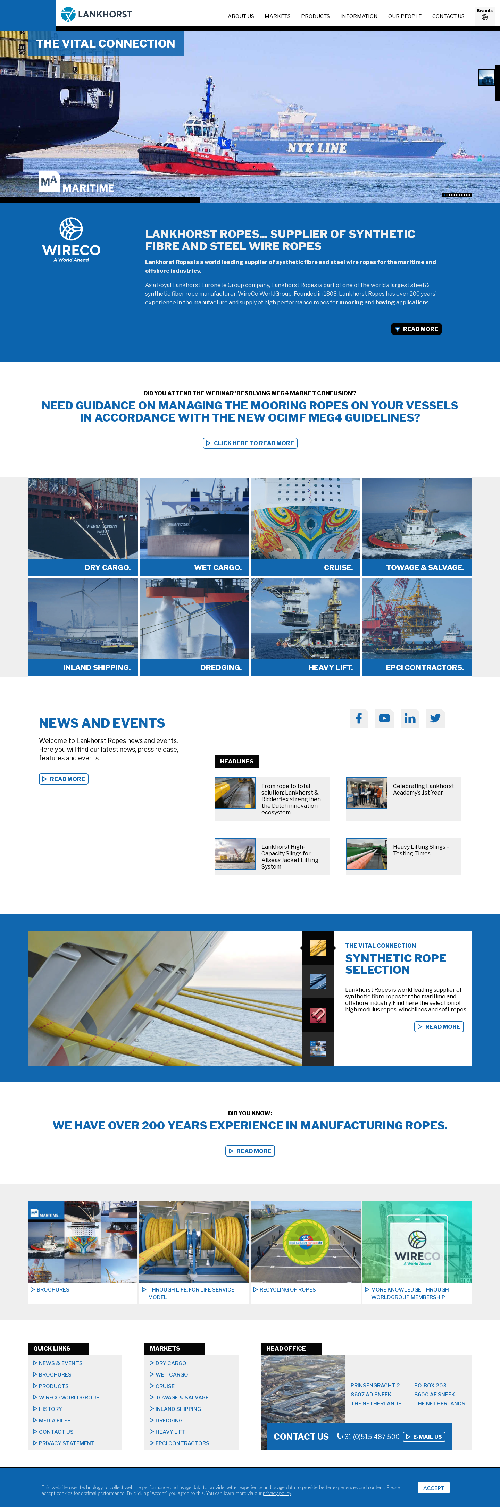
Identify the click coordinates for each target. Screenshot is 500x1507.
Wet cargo (172, 1375)
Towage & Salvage (182, 1398)
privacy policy (277, 1493)
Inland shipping (178, 1409)
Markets (278, 16)
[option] (250, 117)
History (50, 1409)
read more (67, 779)
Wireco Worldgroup (69, 1398)
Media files (55, 1420)
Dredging (169, 1420)
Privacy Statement (67, 1443)
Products (315, 16)
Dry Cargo (171, 1363)
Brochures (55, 1375)
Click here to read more (254, 443)
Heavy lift (171, 1432)
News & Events (61, 1363)
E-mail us (427, 1437)
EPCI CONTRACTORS (182, 1443)
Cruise (165, 1386)
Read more (442, 1027)
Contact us (448, 16)
